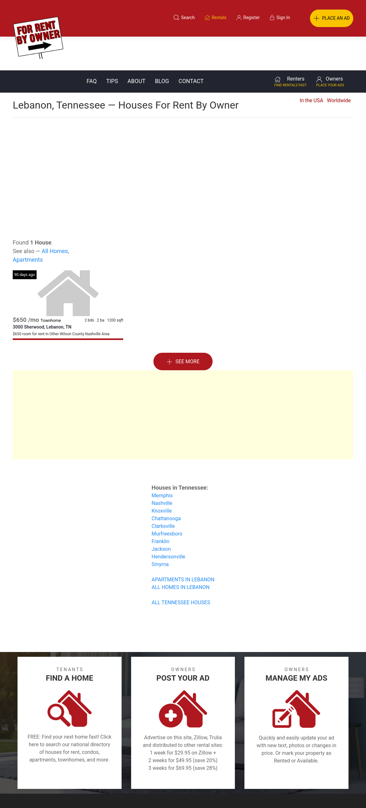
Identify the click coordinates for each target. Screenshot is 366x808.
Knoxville (161, 477)
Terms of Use (117, 777)
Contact (191, 47)
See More (183, 328)
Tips (112, 47)
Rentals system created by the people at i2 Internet (270, 793)
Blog (162, 47)
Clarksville (163, 492)
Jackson (161, 515)
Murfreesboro (166, 500)
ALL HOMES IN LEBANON (180, 553)
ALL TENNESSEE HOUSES (180, 569)
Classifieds (79, 777)
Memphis (161, 462)
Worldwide (339, 67)
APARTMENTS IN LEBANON (183, 546)
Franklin (160, 508)
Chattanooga (166, 485)
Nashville (161, 469)
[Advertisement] (183, 131)
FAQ (92, 47)
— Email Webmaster (341, 793)
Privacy (187, 777)
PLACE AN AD (331, 18)
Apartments (28, 226)
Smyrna (160, 531)
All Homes (55, 217)
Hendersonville (168, 523)
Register (290, 777)
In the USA (311, 67)
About (136, 47)
